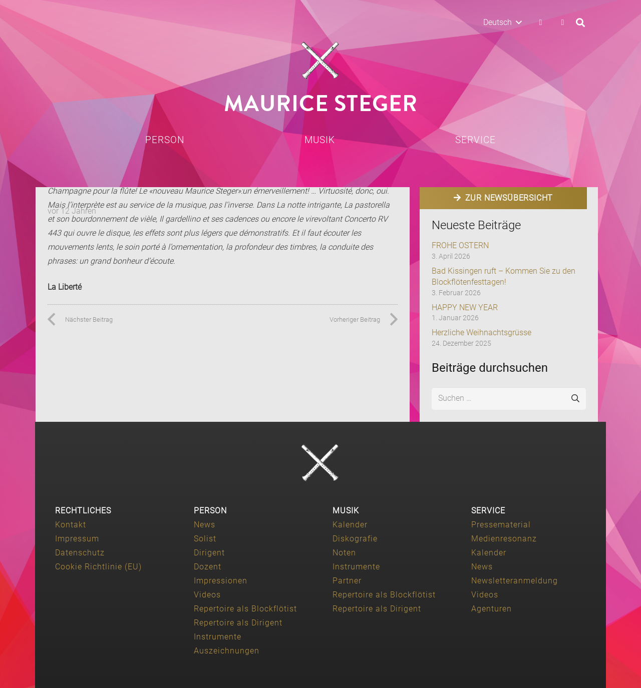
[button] (502, 23)
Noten (344, 552)
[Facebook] (540, 23)
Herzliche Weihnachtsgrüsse (481, 332)
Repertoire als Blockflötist (245, 608)
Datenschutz (80, 552)
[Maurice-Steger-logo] (320, 61)
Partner (347, 580)
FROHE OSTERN (460, 245)
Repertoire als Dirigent (238, 622)
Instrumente (217, 636)
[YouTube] (562, 23)
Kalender (350, 524)
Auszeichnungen (226, 650)
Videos (207, 594)
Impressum (77, 538)
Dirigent (209, 552)
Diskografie (355, 538)
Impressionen (220, 580)
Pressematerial (501, 524)
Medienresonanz (504, 538)
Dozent (207, 566)
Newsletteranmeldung (514, 580)
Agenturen (491, 608)
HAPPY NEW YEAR (465, 307)
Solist (205, 538)
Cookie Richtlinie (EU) (98, 566)
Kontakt (70, 524)
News (204, 524)
